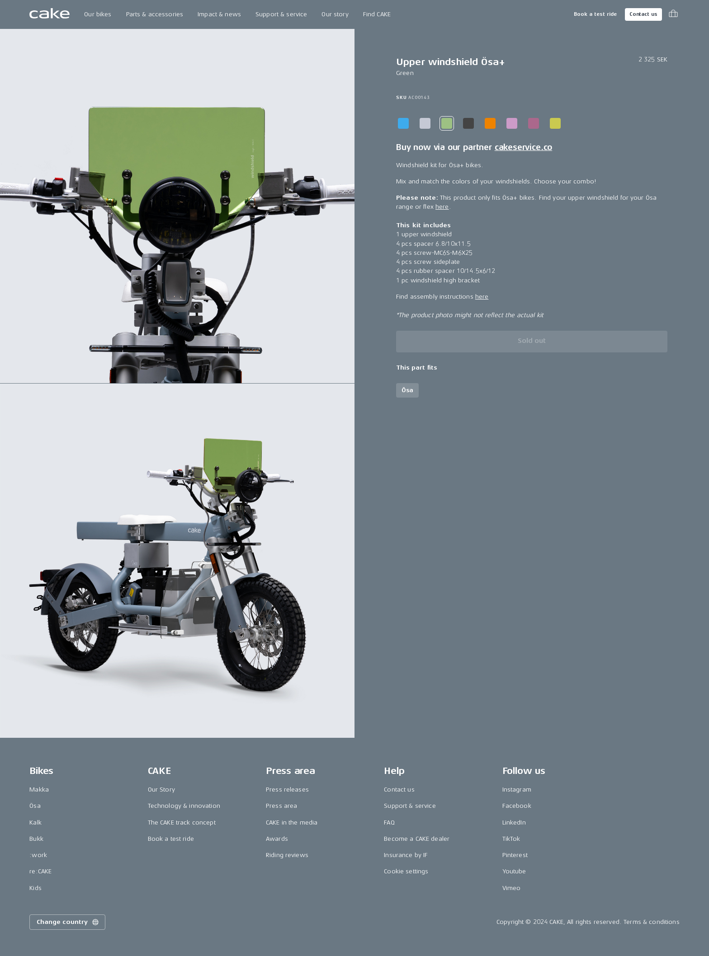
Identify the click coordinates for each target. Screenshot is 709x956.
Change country (68, 922)
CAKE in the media (291, 822)
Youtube (514, 871)
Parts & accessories (155, 14)
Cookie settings (406, 871)
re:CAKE (40, 871)
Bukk (36, 838)
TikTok (511, 838)
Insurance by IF (406, 855)
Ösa (34, 805)
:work (38, 855)
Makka (39, 789)
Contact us (643, 14)
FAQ (389, 822)
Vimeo (511, 888)
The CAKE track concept (182, 822)
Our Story (161, 789)
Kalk (35, 822)
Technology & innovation (184, 805)
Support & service (281, 14)
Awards (277, 838)
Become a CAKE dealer (416, 838)
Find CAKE (377, 14)
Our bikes (97, 14)
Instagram (516, 789)
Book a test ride (595, 14)
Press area (281, 805)
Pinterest (515, 855)
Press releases (287, 789)
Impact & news (219, 14)
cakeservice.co (523, 147)
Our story (334, 14)
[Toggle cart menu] (673, 14)
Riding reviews (287, 855)
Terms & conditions (652, 922)
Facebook (516, 805)
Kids (35, 888)
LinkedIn (514, 822)
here (442, 206)
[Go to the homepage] (49, 14)
